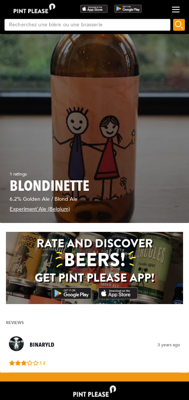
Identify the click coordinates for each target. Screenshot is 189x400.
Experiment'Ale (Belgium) (40, 209)
